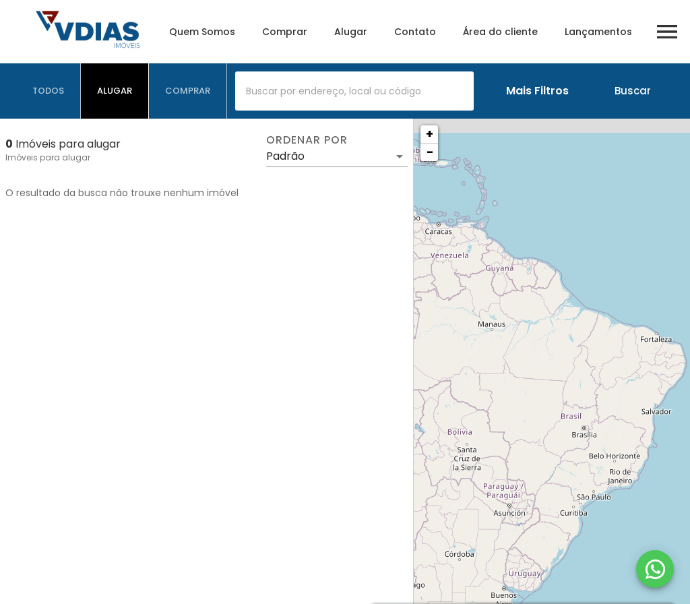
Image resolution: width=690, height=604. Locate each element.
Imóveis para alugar (47, 157)
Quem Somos (202, 31)
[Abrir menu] (667, 31)
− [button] (430, 152)
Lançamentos (598, 31)
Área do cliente (500, 31)
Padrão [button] (285, 156)
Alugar (350, 31)
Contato (415, 31)
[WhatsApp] (655, 569)
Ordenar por (306, 140)
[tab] (48, 91)
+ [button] (429, 133)
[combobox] (354, 91)
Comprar (284, 31)
